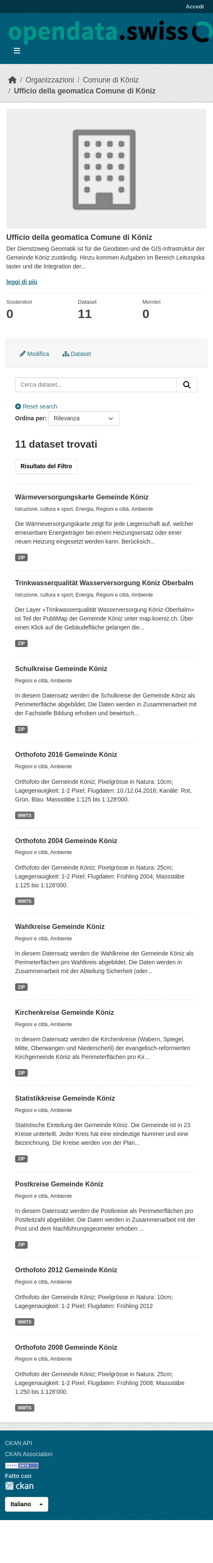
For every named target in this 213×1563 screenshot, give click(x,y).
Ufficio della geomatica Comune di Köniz (85, 91)
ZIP (21, 557)
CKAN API (18, 1443)
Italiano (20, 1504)
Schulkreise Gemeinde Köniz (61, 668)
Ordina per (30, 418)
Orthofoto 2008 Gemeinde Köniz (66, 1347)
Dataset (76, 353)
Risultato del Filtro (46, 466)
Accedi (195, 6)
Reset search (36, 406)
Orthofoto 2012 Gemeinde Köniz (66, 1270)
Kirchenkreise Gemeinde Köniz (64, 1012)
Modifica (34, 353)
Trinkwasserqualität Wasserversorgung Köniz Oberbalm (104, 582)
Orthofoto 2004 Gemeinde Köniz (66, 840)
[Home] (12, 80)
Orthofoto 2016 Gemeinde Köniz (66, 754)
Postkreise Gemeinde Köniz (59, 1184)
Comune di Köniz (111, 80)
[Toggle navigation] (17, 51)
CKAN (19, 1485)
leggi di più (21, 282)
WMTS (24, 815)
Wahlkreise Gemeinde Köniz (60, 926)
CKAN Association (29, 1454)
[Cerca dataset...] (96, 385)
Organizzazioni (50, 80)
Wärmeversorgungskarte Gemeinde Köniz (81, 497)
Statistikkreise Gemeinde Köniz (65, 1098)
